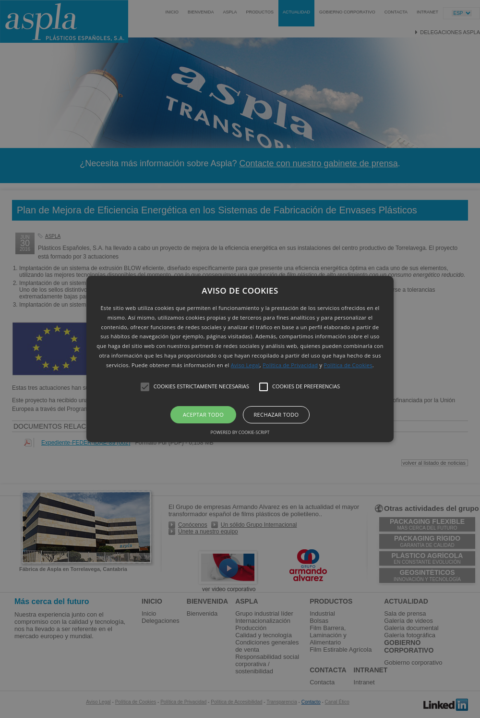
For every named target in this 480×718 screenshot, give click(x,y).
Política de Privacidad (290, 365)
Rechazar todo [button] (276, 414)
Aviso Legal (245, 365)
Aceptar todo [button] (203, 414)
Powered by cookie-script (240, 432)
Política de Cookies (348, 365)
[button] (240, 359)
